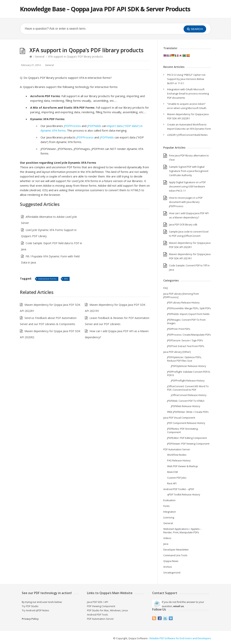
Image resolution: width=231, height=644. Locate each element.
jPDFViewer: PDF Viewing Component (188, 443)
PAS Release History (179, 460)
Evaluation (169, 500)
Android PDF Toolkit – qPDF (178, 489)
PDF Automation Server (176, 449)
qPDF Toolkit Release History (183, 494)
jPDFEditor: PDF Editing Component (187, 438)
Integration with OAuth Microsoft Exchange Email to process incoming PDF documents (188, 93)
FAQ (165, 288)
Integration (169, 511)
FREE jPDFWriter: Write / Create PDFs (188, 412)
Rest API (172, 483)
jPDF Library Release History (183, 302)
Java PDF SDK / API (97, 602)
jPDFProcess (72, 126)
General (39, 56)
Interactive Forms (47, 278)
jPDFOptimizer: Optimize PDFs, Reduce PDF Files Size (184, 358)
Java (165, 544)
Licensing (168, 517)
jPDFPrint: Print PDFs (178, 329)
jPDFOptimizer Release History (188, 366)
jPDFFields (94, 126)
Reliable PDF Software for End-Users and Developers (180, 638)
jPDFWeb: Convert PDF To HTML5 (185, 400)
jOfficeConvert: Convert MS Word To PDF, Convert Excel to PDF (188, 388)
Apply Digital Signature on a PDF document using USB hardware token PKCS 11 (187, 186)
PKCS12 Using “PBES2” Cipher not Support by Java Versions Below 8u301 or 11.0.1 (186, 79)
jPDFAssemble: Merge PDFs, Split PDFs (189, 308)
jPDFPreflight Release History (188, 380)
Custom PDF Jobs (176, 477)
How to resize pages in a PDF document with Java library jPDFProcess (186, 202)
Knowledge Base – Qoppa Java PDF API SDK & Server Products (105, 9)
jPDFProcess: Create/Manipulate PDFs (189, 334)
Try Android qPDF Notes (35, 610)
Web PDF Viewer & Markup (182, 466)
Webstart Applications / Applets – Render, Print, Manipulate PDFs (182, 530)
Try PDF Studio (30, 606)
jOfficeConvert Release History (189, 395)
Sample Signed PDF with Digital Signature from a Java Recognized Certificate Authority (188, 171)
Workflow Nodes (176, 454)
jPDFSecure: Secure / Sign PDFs (185, 340)
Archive (167, 566)
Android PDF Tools (97, 614)
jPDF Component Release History (186, 423)
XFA (66, 278)
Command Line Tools (175, 555)
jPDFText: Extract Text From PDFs (185, 346)
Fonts (166, 506)
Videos (167, 538)
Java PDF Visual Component (179, 417)
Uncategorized (171, 572)
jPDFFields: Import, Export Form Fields (188, 314)
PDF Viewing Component (101, 606)
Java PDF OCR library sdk (183, 224)
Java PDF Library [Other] (177, 352)
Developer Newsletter (176, 549)
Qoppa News (170, 561)
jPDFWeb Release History (185, 406)
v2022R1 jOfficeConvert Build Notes (187, 135)
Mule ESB (172, 472)
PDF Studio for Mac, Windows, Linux (107, 610)
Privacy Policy (30, 618)
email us (178, 606)
